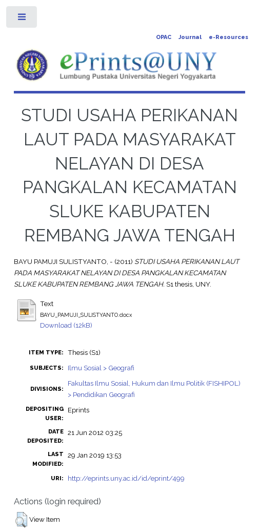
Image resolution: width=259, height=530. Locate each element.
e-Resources (228, 37)
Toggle (22, 19)
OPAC (163, 37)
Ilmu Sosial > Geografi (101, 368)
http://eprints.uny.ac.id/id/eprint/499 (126, 478)
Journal (190, 37)
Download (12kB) (66, 325)
